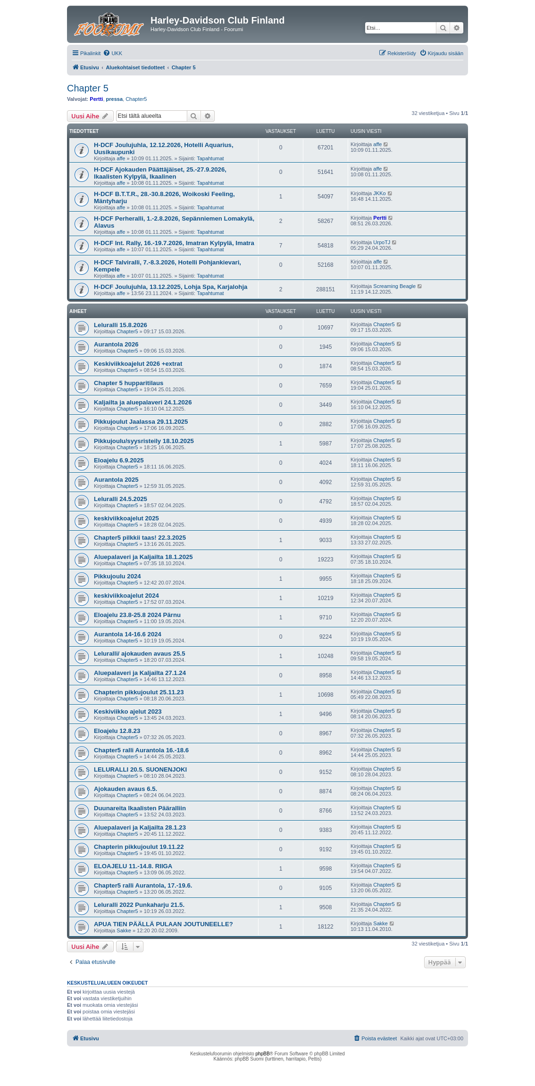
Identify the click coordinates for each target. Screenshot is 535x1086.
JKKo (379, 193)
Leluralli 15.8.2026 (120, 325)
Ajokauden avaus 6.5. (125, 788)
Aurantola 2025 (116, 479)
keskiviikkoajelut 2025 (126, 518)
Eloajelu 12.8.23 (117, 730)
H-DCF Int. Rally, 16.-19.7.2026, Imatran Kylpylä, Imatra (174, 243)
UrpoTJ (381, 242)
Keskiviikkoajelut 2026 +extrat (138, 363)
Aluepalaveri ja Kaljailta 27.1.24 (140, 672)
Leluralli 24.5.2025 (120, 498)
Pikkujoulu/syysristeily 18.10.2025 (144, 440)
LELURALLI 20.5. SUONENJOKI (140, 769)
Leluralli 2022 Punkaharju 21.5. (139, 904)
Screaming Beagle (394, 286)
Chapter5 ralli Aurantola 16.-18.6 (141, 750)
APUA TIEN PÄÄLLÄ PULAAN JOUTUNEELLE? (163, 924)
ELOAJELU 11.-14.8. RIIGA (133, 866)
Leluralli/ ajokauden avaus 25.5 (139, 653)
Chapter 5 (88, 88)
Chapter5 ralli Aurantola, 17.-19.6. (143, 885)
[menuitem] (112, 53)
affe (121, 158)
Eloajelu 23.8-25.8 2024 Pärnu (137, 614)
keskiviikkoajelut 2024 (126, 595)
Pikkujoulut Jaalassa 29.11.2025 (141, 421)
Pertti (96, 99)
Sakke (124, 930)
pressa (114, 99)
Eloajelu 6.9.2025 (119, 460)
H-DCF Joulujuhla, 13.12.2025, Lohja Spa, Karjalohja (170, 286)
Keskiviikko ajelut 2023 (128, 711)
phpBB (263, 1053)
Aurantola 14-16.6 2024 (127, 634)
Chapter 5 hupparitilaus (128, 383)
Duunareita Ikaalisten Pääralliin (140, 808)
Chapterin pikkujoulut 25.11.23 (139, 692)
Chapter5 (136, 99)
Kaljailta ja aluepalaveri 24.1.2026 (143, 402)
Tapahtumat (210, 158)
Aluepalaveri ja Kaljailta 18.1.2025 (143, 556)
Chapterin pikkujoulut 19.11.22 (139, 846)
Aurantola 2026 (116, 344)
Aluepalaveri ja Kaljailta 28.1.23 (140, 827)
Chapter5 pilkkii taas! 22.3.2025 (140, 537)
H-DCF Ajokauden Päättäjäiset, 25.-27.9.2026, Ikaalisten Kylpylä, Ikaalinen (160, 173)
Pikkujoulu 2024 (117, 576)
